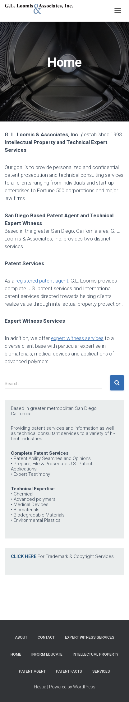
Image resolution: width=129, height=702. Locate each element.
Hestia (40, 686)
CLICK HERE (23, 556)
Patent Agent (32, 671)
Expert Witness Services (89, 637)
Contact (46, 637)
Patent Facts (69, 671)
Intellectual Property (95, 654)
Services (101, 671)
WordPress (84, 686)
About (21, 637)
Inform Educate (46, 654)
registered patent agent (42, 281)
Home (16, 654)
